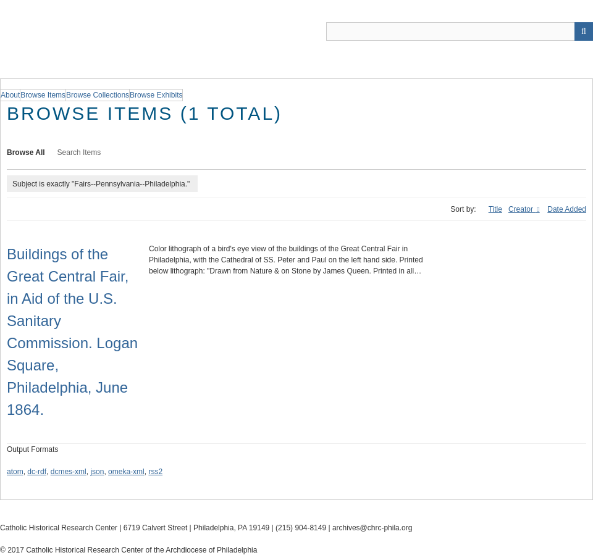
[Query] (459, 31)
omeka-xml (126, 471)
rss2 (155, 471)
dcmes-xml (68, 471)
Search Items (79, 152)
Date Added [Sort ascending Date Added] (566, 209)
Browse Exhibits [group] (156, 95)
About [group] (10, 95)
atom (15, 471)
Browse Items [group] (42, 95)
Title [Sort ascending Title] (495, 209)
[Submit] (583, 31)
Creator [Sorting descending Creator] (521, 209)
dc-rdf (36, 471)
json (97, 471)
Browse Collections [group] (97, 95)
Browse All (26, 152)
